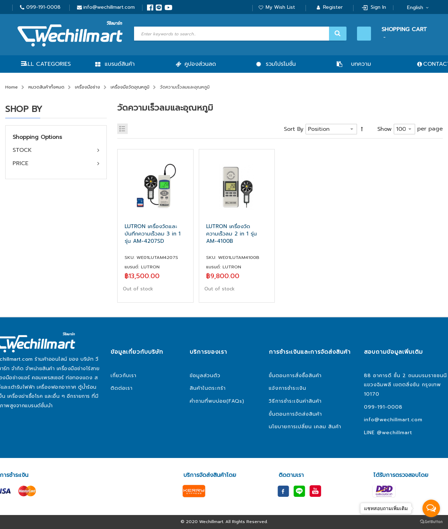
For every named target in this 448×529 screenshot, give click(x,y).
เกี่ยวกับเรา (123, 375)
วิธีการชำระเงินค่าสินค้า (295, 401)
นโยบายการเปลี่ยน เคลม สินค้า (305, 426)
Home (11, 87)
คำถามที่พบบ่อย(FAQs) (217, 401)
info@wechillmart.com (109, 7)
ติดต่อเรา (122, 388)
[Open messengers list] (431, 508)
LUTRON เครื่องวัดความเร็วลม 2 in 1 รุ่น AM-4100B (231, 234)
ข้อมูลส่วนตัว (205, 375)
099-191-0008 (43, 7)
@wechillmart (394, 432)
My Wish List (280, 7)
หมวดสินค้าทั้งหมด (46, 87)
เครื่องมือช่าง (87, 87)
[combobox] (239, 34)
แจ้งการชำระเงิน (287, 388)
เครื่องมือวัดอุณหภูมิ (130, 87)
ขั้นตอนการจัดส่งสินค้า (295, 414)
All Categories (47, 64)
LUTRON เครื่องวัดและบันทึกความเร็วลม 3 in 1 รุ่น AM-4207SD (153, 234)
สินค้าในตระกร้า (208, 388)
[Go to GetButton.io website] (431, 522)
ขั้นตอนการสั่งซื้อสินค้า (295, 375)
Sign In (378, 7)
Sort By (293, 129)
